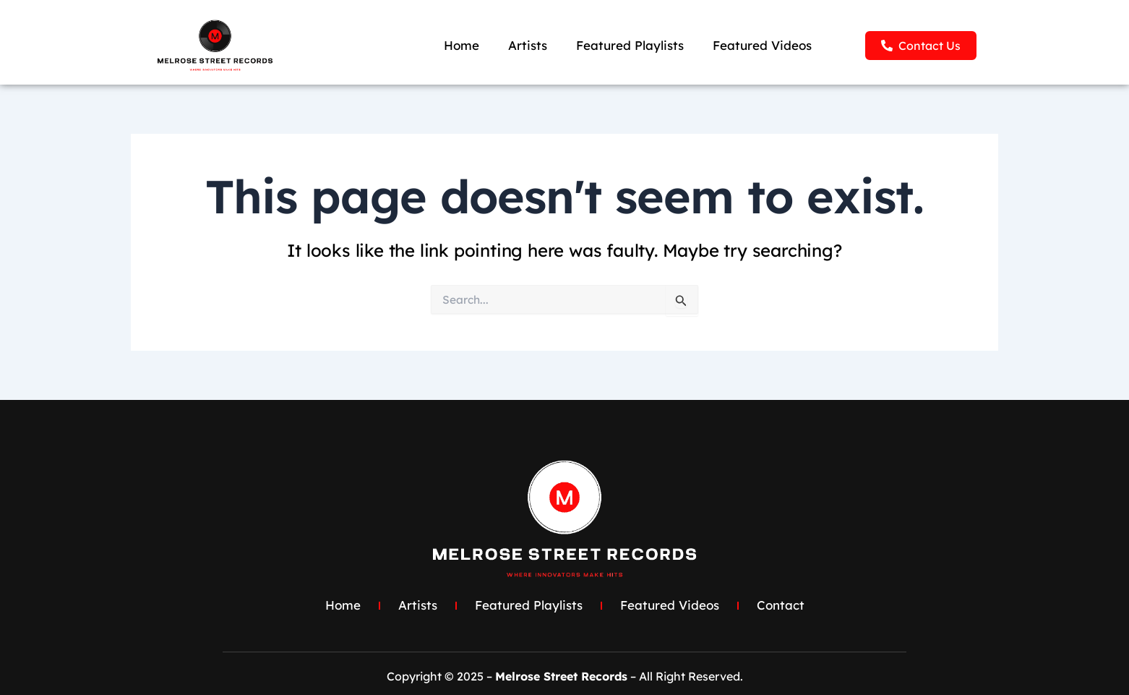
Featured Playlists (630, 45)
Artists (527, 45)
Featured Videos (762, 45)
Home (461, 45)
